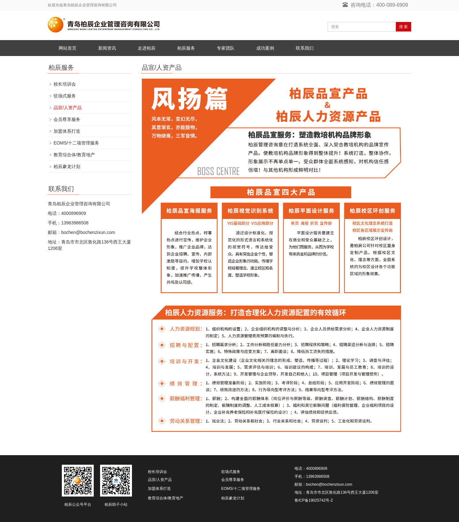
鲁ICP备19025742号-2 (314, 500)
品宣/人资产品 (68, 107)
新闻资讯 (107, 48)
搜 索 (403, 27)
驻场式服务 (65, 95)
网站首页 (67, 48)
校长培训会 (65, 84)
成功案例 (265, 48)
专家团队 (226, 48)
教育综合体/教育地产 (74, 154)
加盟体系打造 (67, 131)
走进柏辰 (147, 48)
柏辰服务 (186, 48)
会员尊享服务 (67, 119)
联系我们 (305, 48)
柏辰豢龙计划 (67, 166)
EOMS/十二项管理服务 (76, 142)
